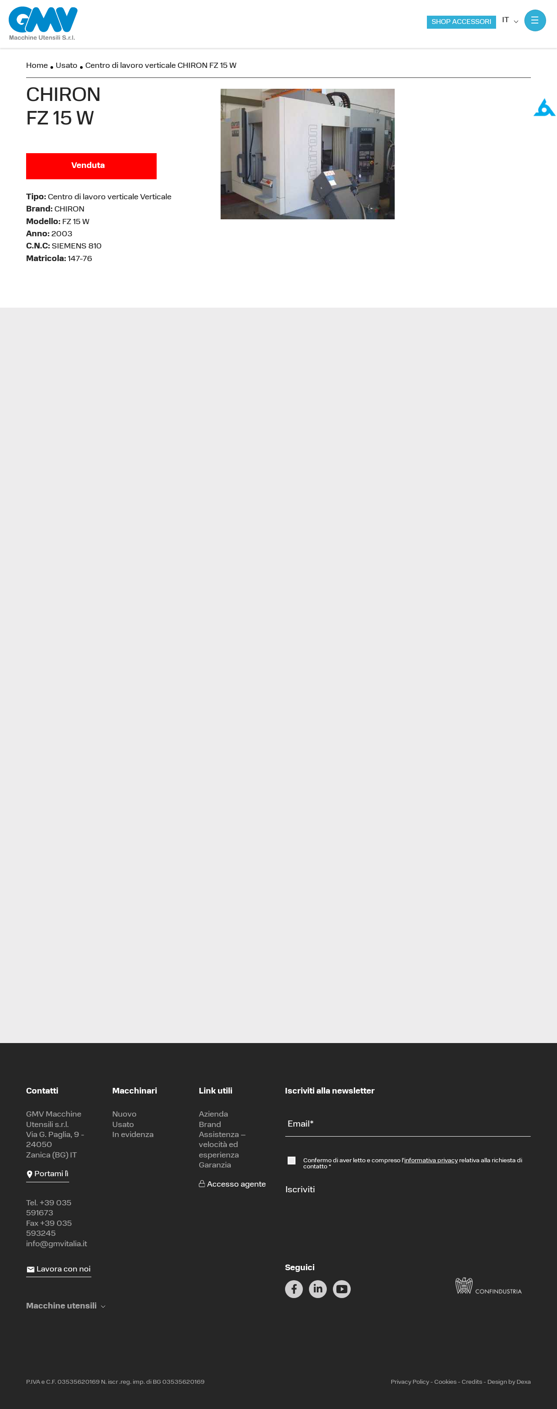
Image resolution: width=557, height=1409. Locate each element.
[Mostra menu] (535, 20)
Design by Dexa (509, 1382)
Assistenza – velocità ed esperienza (222, 1145)
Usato (66, 66)
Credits (472, 1382)
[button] (65, 1307)
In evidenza (133, 1135)
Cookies (445, 1382)
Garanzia (215, 1165)
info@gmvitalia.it (56, 1244)
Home (37, 66)
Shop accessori (461, 22)
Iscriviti (300, 1190)
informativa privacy (431, 1160)
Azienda (213, 1114)
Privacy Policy (410, 1382)
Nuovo (124, 1114)
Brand (210, 1125)
